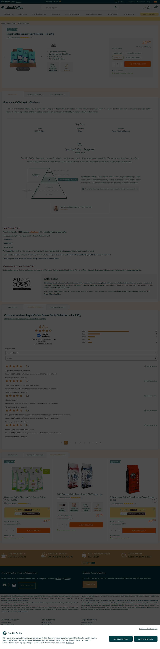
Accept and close (145, 639)
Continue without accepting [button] (148, 629)
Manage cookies (121, 639)
